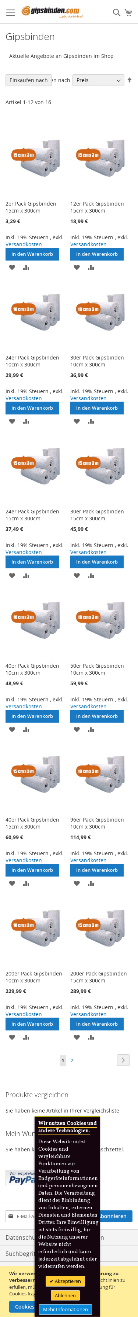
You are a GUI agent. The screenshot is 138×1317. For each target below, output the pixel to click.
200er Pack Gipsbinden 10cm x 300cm (34, 977)
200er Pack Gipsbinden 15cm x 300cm (98, 977)
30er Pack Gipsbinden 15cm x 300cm (97, 515)
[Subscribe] (112, 1216)
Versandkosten (24, 244)
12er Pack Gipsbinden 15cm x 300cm (97, 207)
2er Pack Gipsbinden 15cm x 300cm (31, 207)
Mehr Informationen (65, 1309)
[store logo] (52, 12)
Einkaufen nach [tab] (29, 80)
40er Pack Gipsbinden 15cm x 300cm (32, 823)
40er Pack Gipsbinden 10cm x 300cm (32, 669)
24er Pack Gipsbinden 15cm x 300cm (32, 515)
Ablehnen (65, 1295)
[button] (12, 267)
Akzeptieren (67, 1281)
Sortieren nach (52, 80)
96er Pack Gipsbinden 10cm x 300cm (97, 823)
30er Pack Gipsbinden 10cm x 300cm (97, 361)
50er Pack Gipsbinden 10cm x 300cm (97, 669)
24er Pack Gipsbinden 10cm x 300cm (32, 361)
